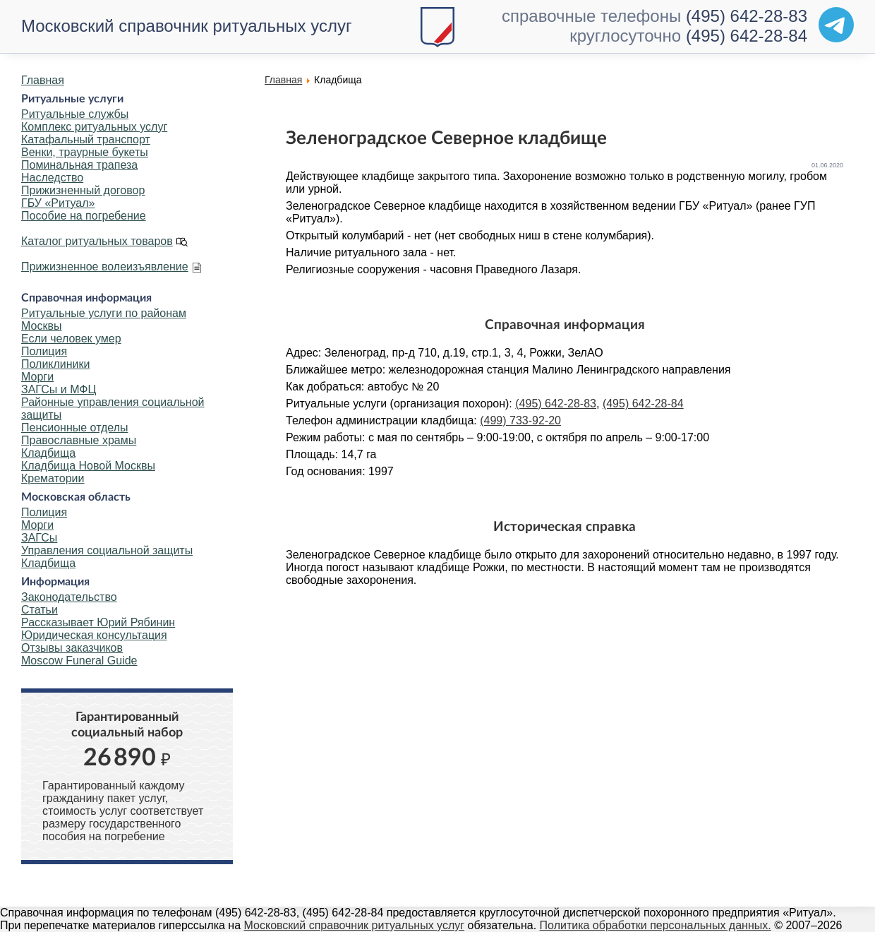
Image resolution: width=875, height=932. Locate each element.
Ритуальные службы (74, 114)
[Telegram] (836, 24)
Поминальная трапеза (79, 165)
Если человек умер (71, 339)
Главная (42, 80)
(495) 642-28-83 (746, 15)
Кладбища (48, 453)
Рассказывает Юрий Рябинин (98, 622)
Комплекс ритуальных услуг (94, 127)
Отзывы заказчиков (72, 648)
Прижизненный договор (83, 190)
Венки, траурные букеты (84, 152)
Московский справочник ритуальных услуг (186, 25)
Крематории (52, 478)
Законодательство (69, 597)
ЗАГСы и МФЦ (58, 389)
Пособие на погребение (83, 216)
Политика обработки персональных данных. (655, 925)
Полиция (44, 351)
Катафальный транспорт (85, 139)
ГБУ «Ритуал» (58, 203)
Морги (37, 377)
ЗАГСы (39, 538)
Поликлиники (55, 364)
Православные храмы (78, 440)
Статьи (39, 610)
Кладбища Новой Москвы (88, 466)
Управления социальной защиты (107, 550)
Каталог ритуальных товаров (97, 241)
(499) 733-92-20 (520, 420)
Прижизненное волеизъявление (104, 267)
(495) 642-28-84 (746, 35)
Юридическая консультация (94, 635)
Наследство (52, 178)
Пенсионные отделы (74, 428)
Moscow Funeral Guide (79, 661)
